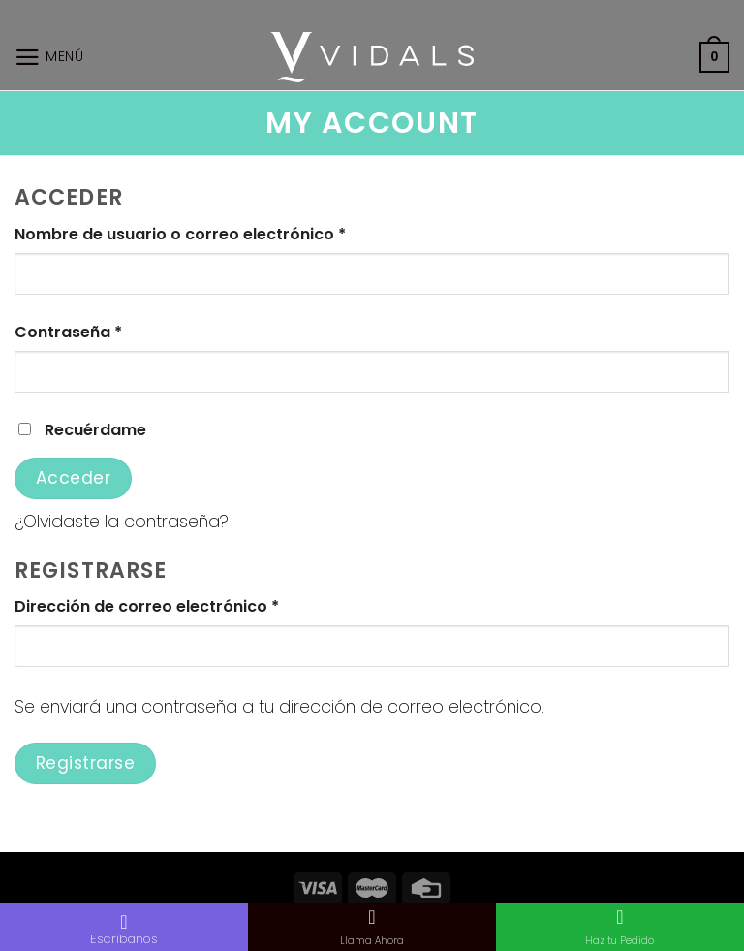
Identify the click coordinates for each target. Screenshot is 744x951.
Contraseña (68, 332)
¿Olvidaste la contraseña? (122, 521)
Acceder (73, 478)
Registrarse (86, 763)
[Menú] (49, 57)
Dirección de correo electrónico (147, 606)
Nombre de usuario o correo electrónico (180, 234)
